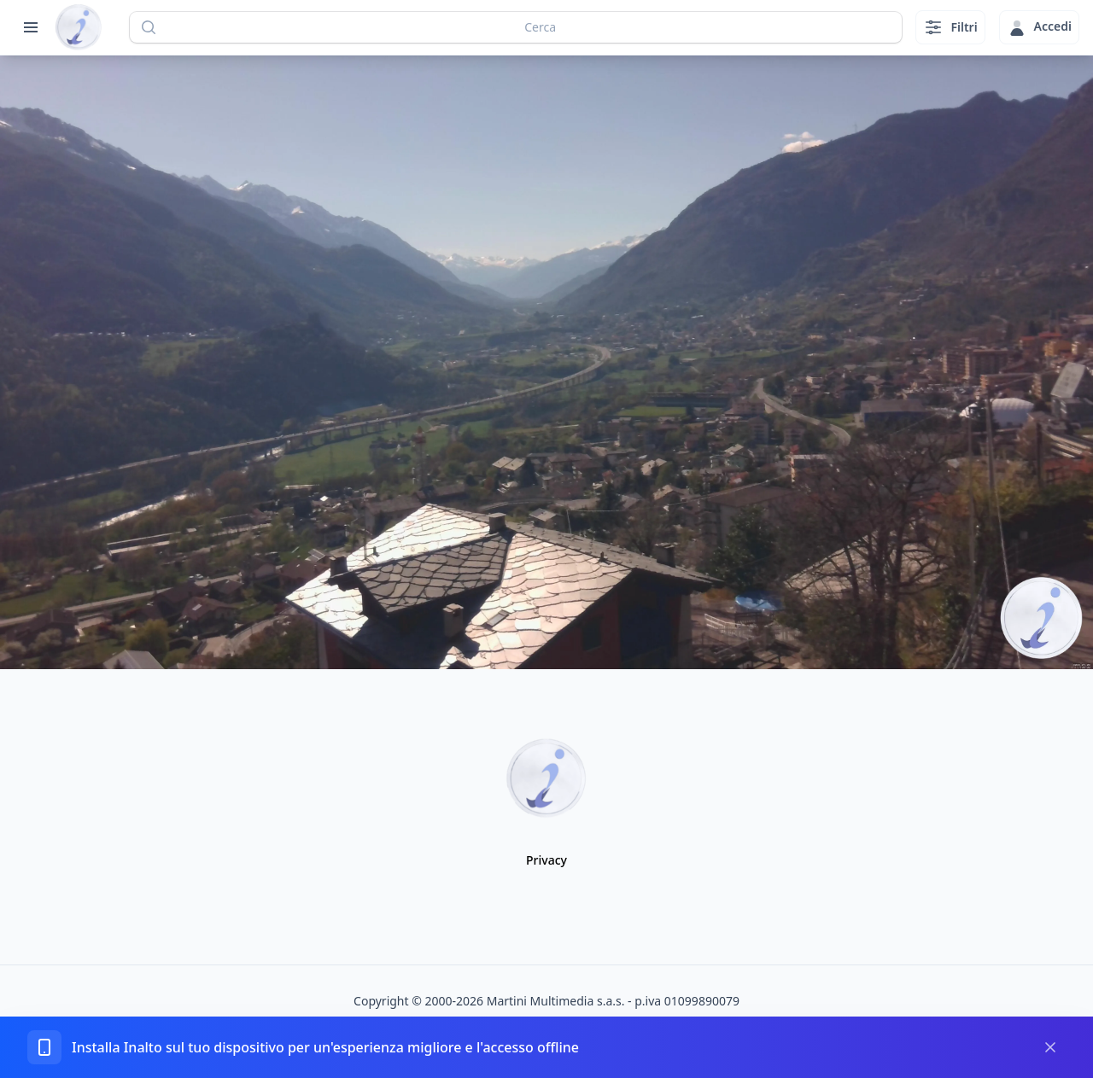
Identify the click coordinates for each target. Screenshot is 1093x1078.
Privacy (546, 860)
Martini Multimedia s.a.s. (556, 1001)
